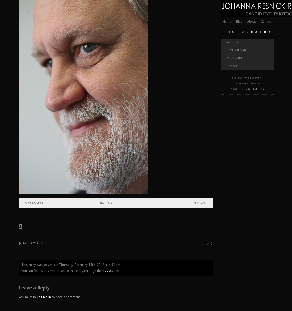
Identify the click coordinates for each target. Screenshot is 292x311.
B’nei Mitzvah (236, 50)
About (251, 21)
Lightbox (106, 203)
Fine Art (232, 65)
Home (227, 21)
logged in (44, 297)
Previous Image (33, 203)
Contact (266, 21)
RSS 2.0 (107, 271)
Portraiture (234, 57)
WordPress (256, 89)
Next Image (200, 203)
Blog (239, 21)
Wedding (232, 42)
